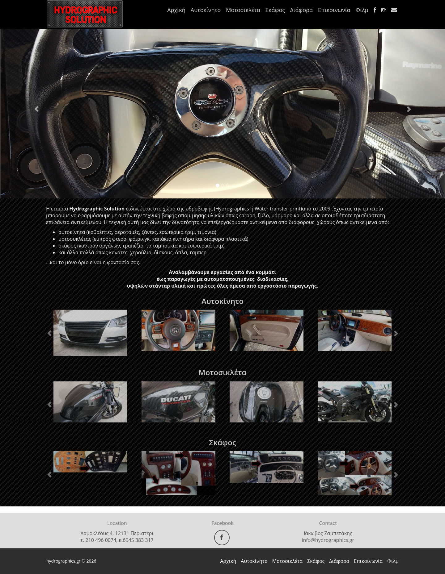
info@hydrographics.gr (328, 540)
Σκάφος (275, 10)
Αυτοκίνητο (206, 10)
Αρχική (176, 10)
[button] (33, 106)
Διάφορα (301, 10)
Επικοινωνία (334, 10)
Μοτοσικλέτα (243, 10)
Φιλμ (362, 10)
